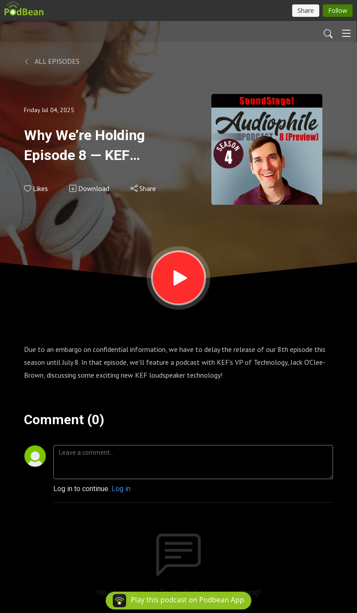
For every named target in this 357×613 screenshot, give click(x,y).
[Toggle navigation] (346, 33)
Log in (121, 488)
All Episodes (51, 61)
